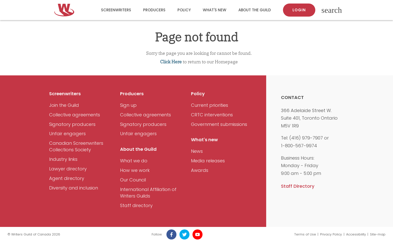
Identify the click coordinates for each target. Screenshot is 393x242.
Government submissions (219, 124)
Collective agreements (74, 115)
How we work (135, 170)
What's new (214, 10)
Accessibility (356, 234)
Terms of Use (305, 234)
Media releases (208, 161)
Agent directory (66, 178)
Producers (154, 10)
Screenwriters (116, 10)
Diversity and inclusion (73, 188)
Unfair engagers (67, 133)
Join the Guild (64, 105)
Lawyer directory (68, 169)
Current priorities (209, 105)
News (197, 151)
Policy (184, 10)
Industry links (63, 159)
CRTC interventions (212, 115)
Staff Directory (297, 186)
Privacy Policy (331, 234)
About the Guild (254, 10)
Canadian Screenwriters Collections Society (76, 146)
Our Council (133, 180)
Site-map (377, 234)
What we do (133, 161)
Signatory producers (72, 124)
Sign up (128, 105)
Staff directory (136, 205)
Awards (199, 170)
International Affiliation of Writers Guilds (148, 192)
